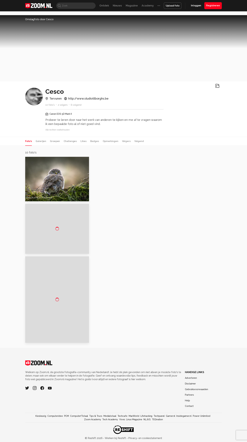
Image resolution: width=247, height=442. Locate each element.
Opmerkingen (110, 141)
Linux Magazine (134, 419)
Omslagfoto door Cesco (39, 19)
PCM (66, 415)
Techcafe (122, 415)
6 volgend (76, 105)
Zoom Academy (92, 419)
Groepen (55, 141)
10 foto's (50, 105)
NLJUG (147, 419)
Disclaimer (190, 383)
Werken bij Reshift (115, 437)
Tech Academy (110, 419)
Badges (94, 141)
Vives (122, 419)
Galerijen (41, 141)
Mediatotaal (109, 415)
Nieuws (117, 5)
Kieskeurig (40, 415)
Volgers (126, 141)
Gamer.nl (170, 415)
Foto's (28, 141)
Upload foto (172, 5)
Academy (148, 5)
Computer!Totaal (79, 415)
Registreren (213, 5)
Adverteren (191, 377)
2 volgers (63, 105)
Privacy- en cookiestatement (145, 437)
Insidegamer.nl (183, 415)
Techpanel (159, 415)
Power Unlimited (201, 415)
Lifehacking (146, 415)
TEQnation (157, 419)
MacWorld (134, 415)
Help (187, 400)
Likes (83, 141)
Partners (189, 394)
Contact (189, 405)
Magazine (132, 5)
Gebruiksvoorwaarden (196, 388)
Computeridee (55, 415)
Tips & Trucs (95, 415)
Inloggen (196, 5)
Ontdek (104, 5)
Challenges (70, 141)
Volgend (139, 141)
